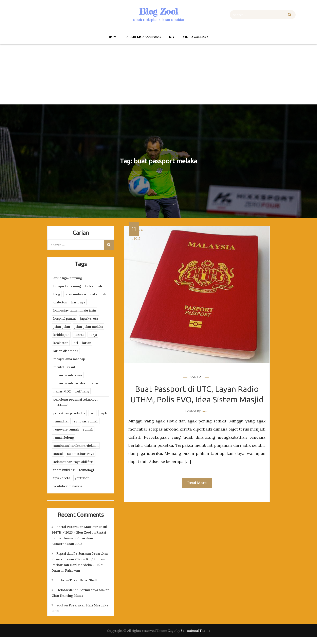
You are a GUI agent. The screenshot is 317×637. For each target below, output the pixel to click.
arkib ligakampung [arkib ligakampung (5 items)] (67, 278)
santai (196, 376)
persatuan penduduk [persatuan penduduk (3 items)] (69, 413)
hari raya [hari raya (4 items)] (78, 302)
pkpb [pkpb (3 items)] (103, 413)
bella (60, 580)
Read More (197, 482)
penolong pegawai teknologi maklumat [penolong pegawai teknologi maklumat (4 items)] (75, 402)
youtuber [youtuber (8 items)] (82, 478)
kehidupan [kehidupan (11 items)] (61, 335)
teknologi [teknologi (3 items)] (86, 470)
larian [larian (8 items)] (86, 343)
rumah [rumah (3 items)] (88, 429)
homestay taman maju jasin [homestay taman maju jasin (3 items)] (74, 310)
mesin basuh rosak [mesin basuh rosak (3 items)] (67, 375)
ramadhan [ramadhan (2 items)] (61, 421)
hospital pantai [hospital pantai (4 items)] (64, 318)
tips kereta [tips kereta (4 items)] (61, 478)
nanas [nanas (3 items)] (94, 383)
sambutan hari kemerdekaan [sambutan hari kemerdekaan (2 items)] (75, 445)
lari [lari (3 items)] (75, 343)
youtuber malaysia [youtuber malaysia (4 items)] (67, 486)
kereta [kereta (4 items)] (79, 335)
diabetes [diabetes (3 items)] (60, 302)
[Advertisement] (158, 74)
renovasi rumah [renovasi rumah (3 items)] (86, 421)
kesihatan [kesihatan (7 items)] (60, 343)
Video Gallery (195, 37)
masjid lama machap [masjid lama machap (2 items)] (69, 359)
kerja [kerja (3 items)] (93, 335)
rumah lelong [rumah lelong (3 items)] (63, 437)
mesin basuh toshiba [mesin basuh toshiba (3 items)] (69, 383)
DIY (171, 37)
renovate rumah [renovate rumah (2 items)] (66, 429)
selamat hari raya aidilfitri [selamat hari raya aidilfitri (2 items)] (73, 462)
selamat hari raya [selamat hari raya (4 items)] (80, 454)
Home (113, 37)
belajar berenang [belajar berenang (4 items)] (67, 286)
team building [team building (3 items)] (64, 470)
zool (204, 411)
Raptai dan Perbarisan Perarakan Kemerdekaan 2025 (79, 538)
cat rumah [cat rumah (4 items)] (98, 294)
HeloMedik (65, 590)
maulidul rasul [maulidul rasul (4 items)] (64, 367)
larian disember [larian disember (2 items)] (65, 351)
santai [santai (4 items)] (58, 454)
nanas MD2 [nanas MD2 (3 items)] (62, 391)
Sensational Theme (195, 630)
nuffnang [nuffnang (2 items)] (82, 391)
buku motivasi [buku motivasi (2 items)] (75, 294)
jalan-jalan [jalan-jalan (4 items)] (61, 326)
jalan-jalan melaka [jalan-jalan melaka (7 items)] (88, 326)
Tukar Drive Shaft (83, 580)
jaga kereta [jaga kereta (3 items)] (89, 318)
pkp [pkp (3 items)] (92, 413)
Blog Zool (158, 11)
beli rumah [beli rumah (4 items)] (93, 286)
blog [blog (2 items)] (56, 294)
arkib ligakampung (144, 37)
